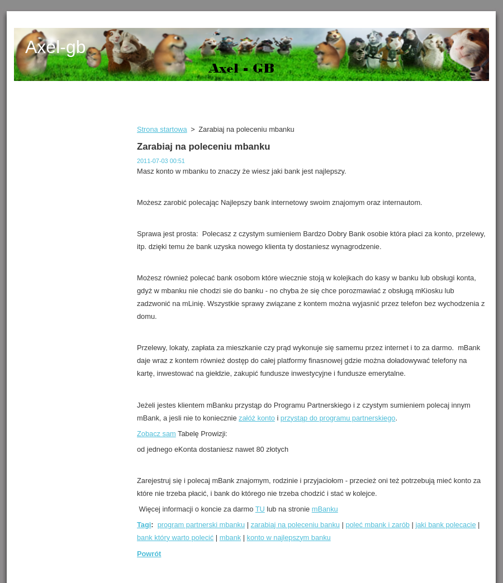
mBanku (325, 509)
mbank (230, 537)
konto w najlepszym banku (289, 537)
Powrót (149, 553)
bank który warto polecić (175, 537)
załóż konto (257, 418)
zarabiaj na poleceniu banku (295, 524)
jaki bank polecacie (445, 524)
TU (260, 509)
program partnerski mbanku (201, 524)
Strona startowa (162, 129)
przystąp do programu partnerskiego (338, 418)
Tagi (144, 524)
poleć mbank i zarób (377, 524)
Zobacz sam (156, 433)
